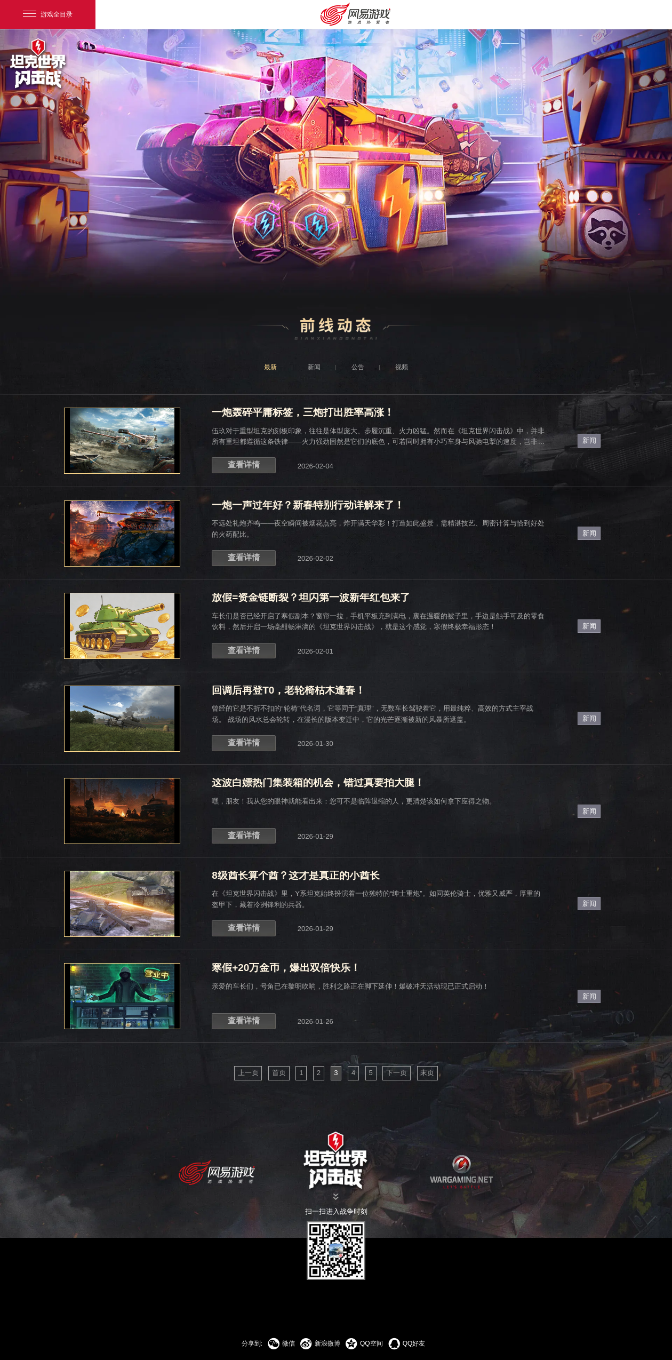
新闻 (314, 366)
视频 (401, 366)
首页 (279, 1073)
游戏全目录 (48, 14)
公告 (357, 366)
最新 (270, 366)
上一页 (248, 1073)
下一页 (396, 1073)
